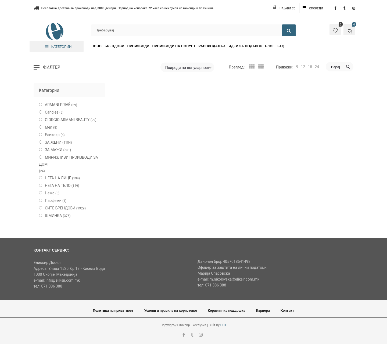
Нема (49, 193)
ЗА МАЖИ (53, 150)
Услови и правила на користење (170, 310)
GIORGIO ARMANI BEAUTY (67, 120)
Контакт (287, 310)
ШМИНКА (53, 215)
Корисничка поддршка (226, 310)
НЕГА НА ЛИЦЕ (58, 178)
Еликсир (52, 135)
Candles (51, 112)
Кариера (263, 310)
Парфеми (53, 200)
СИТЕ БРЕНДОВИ (60, 208)
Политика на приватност (113, 310)
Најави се (287, 8)
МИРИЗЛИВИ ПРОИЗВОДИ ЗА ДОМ (68, 160)
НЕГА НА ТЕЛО (57, 185)
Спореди (316, 8)
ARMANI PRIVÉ (57, 105)
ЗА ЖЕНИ (53, 142)
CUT (223, 325)
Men (48, 127)
